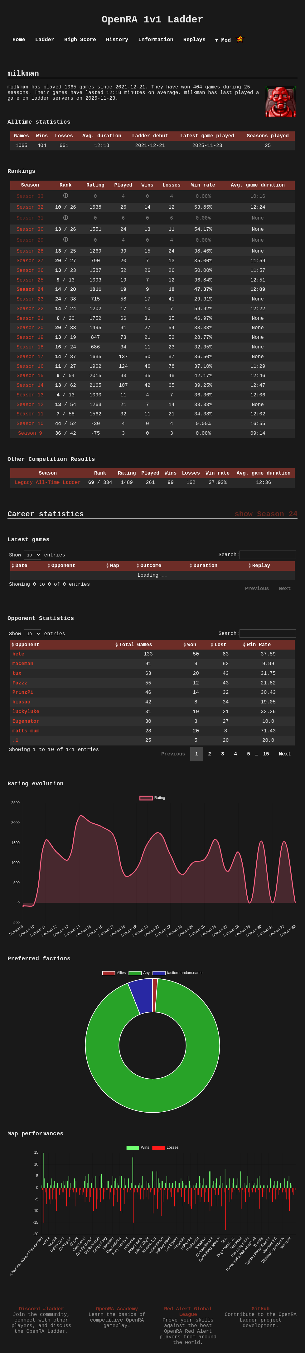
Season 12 (30, 405)
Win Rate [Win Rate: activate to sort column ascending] (259, 645)
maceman (22, 664)
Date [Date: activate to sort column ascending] (21, 566)
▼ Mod (223, 40)
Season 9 (30, 433)
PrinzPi (22, 692)
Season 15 (30, 376)
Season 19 (30, 337)
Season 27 (30, 261)
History (117, 40)
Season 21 (30, 318)
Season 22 (30, 309)
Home (18, 40)
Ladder (44, 40)
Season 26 (30, 270)
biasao (21, 702)
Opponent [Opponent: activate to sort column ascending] (63, 566)
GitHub (261, 1309)
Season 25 (30, 280)
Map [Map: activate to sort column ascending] (114, 566)
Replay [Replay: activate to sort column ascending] (261, 566)
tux (17, 673)
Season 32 (30, 207)
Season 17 (30, 357)
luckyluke (25, 712)
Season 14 (30, 385)
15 (266, 754)
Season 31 (30, 218)
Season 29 (30, 240)
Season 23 (30, 299)
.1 (15, 740)
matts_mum (25, 731)
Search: (257, 555)
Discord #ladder (41, 1309)
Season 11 (30, 414)
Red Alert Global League (188, 1312)
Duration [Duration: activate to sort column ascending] (205, 566)
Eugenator (25, 721)
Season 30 (30, 229)
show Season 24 (266, 514)
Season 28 (30, 251)
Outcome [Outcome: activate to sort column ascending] (150, 566)
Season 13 (30, 395)
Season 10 (30, 424)
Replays (194, 40)
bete (18, 654)
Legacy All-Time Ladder (48, 482)
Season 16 (30, 366)
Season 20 (30, 328)
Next (285, 589)
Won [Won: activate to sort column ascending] (191, 645)
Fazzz (19, 683)
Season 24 (30, 289)
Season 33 (30, 196)
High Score (80, 40)
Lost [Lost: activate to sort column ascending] (220, 645)
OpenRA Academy (117, 1309)
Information (155, 40)
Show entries (37, 555)
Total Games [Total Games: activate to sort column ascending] (135, 645)
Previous (257, 589)
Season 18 (30, 347)
